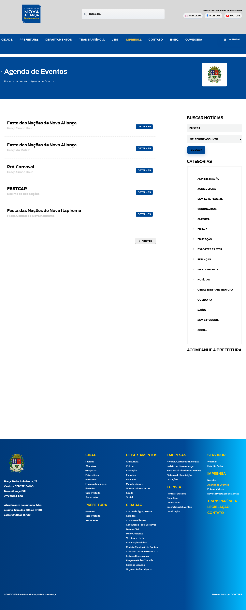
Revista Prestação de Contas (142, 547)
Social (202, 330)
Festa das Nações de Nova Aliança (42, 125)
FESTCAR (23, 191)
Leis (115, 40)
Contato (156, 40)
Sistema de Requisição (179, 475)
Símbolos (90, 466)
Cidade (6, 40)
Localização (173, 512)
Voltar (145, 241)
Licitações (172, 479)
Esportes (131, 475)
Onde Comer (173, 503)
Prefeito (89, 488)
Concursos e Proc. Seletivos (141, 525)
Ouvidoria (193, 40)
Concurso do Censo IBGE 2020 (142, 551)
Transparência (91, 40)
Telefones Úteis (135, 538)
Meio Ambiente (207, 269)
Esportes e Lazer (209, 249)
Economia (90, 479)
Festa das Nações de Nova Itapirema (44, 213)
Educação (204, 239)
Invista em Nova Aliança (180, 466)
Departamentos (58, 40)
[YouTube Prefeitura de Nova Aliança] (233, 16)
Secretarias (91, 497)
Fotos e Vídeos (215, 489)
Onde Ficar (172, 498)
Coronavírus (207, 209)
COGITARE (236, 595)
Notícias (203, 279)
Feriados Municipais (96, 484)
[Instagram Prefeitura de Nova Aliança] (193, 16)
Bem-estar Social (210, 199)
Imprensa (133, 40)
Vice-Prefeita (92, 493)
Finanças (204, 259)
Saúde (201, 310)
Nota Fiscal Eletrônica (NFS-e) (184, 471)
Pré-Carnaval (20, 169)
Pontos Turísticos (176, 494)
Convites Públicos (136, 520)
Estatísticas (92, 475)
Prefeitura (29, 40)
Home (7, 81)
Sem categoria (208, 320)
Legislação (218, 507)
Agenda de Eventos (218, 485)
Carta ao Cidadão (135, 565)
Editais (202, 229)
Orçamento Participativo (139, 569)
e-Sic (174, 40)
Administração (208, 179)
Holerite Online (215, 466)
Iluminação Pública (136, 543)
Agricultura (206, 189)
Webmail (212, 462)
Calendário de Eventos (179, 507)
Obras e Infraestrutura (215, 290)
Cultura (203, 219)
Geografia (90, 471)
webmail (232, 39)
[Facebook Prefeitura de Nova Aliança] (213, 16)
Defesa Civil (132, 529)
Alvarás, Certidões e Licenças (183, 462)
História (89, 462)
